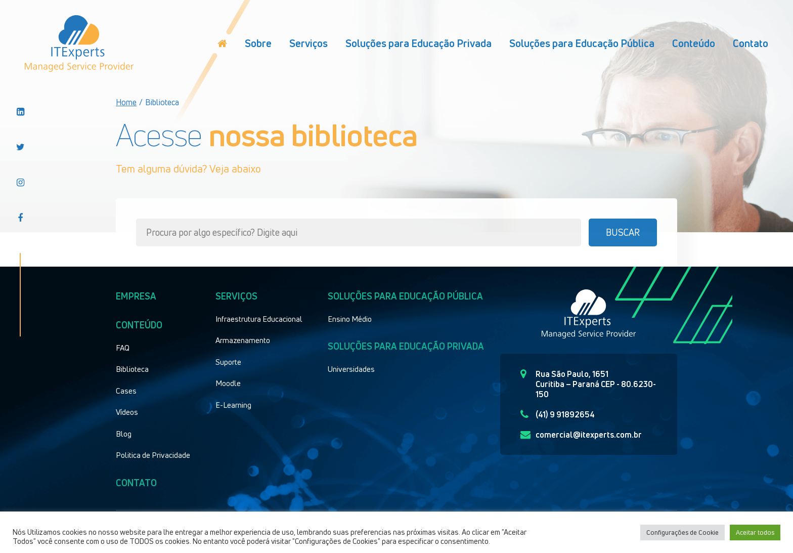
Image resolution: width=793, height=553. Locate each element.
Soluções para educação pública (405, 296)
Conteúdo (693, 43)
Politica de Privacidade (153, 455)
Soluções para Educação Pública (581, 43)
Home (126, 102)
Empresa (136, 296)
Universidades (351, 369)
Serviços (308, 43)
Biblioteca (132, 369)
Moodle (228, 383)
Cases (126, 391)
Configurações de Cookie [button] (682, 532)
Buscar (623, 232)
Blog (123, 434)
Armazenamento (242, 340)
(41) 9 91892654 (557, 414)
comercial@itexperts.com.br (581, 435)
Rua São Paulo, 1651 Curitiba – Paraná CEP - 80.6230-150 (588, 384)
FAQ (122, 348)
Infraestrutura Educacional (258, 319)
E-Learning (233, 405)
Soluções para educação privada (406, 346)
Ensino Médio (350, 319)
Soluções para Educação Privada (418, 43)
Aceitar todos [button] (755, 532)
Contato (750, 43)
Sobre (258, 43)
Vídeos (127, 412)
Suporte (228, 362)
